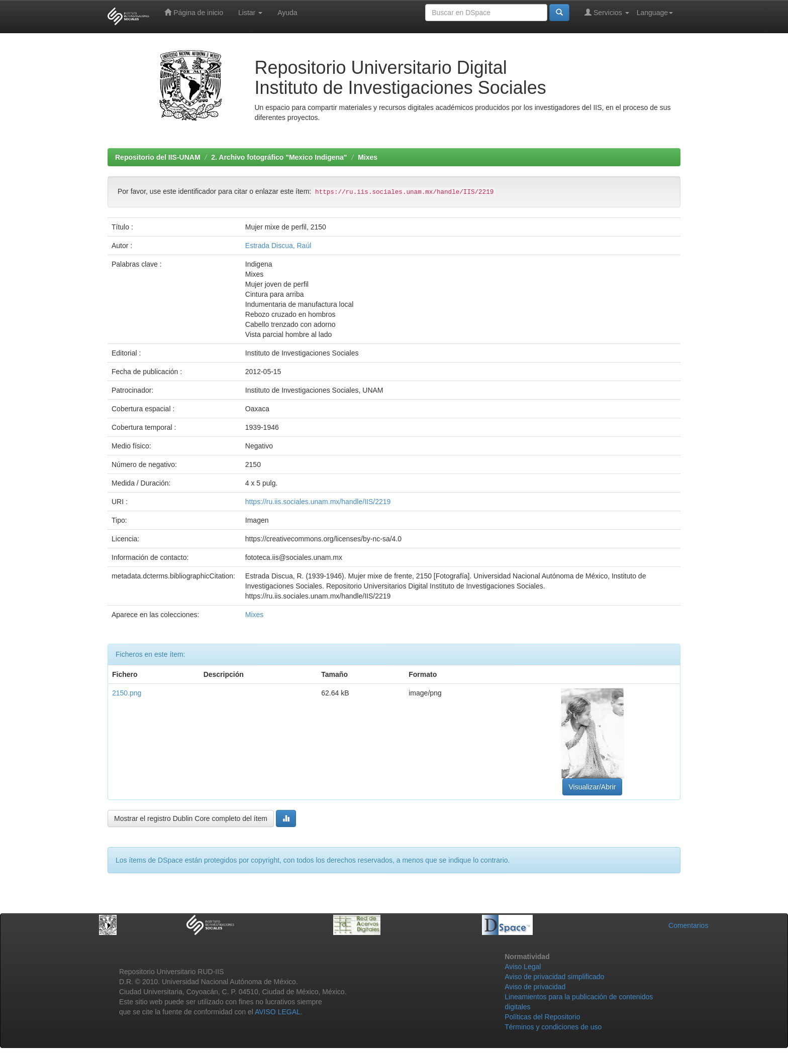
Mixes (367, 157)
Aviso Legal (523, 967)
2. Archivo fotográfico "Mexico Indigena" (279, 157)
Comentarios (688, 925)
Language (655, 13)
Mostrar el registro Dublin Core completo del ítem (190, 818)
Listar (250, 13)
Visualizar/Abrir (592, 787)
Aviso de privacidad (535, 987)
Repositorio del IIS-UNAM (158, 157)
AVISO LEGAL (278, 1012)
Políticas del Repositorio (542, 1017)
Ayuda (287, 13)
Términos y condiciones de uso (553, 1027)
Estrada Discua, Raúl (278, 246)
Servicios (606, 12)
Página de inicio (193, 12)
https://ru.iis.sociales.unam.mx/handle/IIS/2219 (317, 502)
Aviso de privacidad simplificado (554, 977)
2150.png (126, 693)
